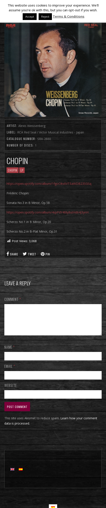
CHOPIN (12, 170)
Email (9, 371)
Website (10, 390)
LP (22, 170)
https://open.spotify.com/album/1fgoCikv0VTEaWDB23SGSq (49, 184)
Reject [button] (45, 16)
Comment (12, 299)
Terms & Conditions (68, 16)
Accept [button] (29, 16)
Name (9, 352)
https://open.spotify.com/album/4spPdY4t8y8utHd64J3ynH (48, 212)
